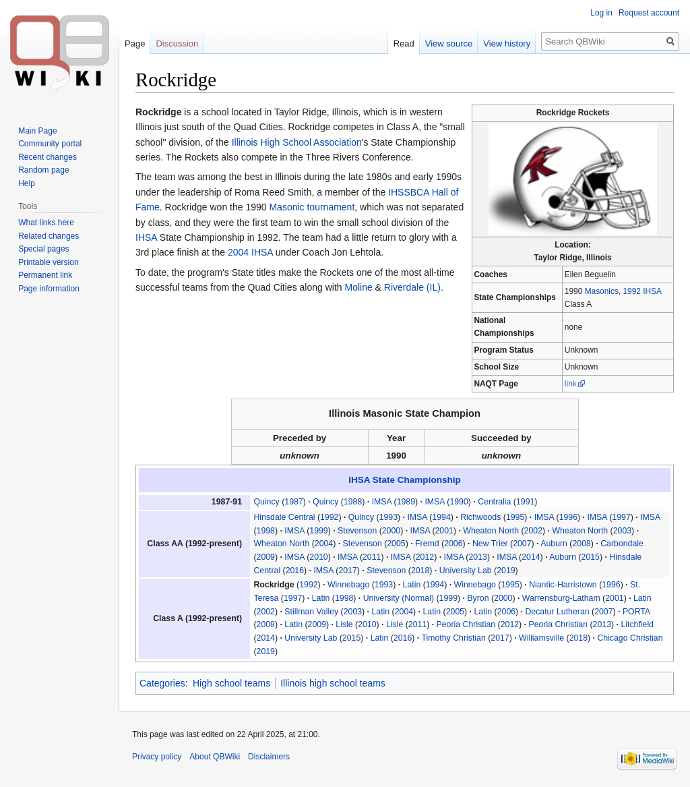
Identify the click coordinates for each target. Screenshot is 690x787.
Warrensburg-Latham (561, 598)
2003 (622, 530)
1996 (568, 517)
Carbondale (622, 543)
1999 (318, 530)
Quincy (266, 501)
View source (449, 43)
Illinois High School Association (297, 142)
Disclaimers (269, 756)
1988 (353, 501)
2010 (318, 557)
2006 (453, 543)
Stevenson (357, 530)
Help (26, 183)
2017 (347, 570)
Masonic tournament (311, 207)
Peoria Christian (466, 624)
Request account (649, 13)
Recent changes (47, 157)
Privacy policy (156, 756)
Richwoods (480, 517)
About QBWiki (214, 756)
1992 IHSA (642, 291)
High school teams (231, 683)
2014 (531, 557)
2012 (425, 557)
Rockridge (273, 584)
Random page (43, 170)
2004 (324, 543)
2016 (295, 570)
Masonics (602, 291)
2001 (444, 530)
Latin (412, 584)
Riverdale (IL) (412, 287)
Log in (601, 13)
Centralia (494, 501)
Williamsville (541, 638)
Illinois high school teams (332, 683)
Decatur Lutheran (557, 611)
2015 (591, 557)
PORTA (636, 611)
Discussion (177, 43)
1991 (525, 501)
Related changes (48, 236)
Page (135, 43)
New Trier (490, 543)
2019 (506, 570)
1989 (406, 501)
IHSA (146, 237)
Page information (49, 288)
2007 (522, 543)
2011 (372, 557)
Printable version (48, 262)
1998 (266, 530)
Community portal (50, 143)
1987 (293, 501)
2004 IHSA (250, 252)
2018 (420, 570)
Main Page (37, 131)
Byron (478, 598)
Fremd (427, 543)
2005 (396, 543)
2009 (266, 557)
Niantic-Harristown (563, 584)
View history (506, 43)
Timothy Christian (453, 638)
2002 (533, 530)
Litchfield (637, 624)
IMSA (381, 501)
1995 (515, 517)
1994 (441, 517)
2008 (581, 543)
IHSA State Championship (404, 480)
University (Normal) (398, 598)
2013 (477, 557)
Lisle (344, 624)
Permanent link (45, 275)
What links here (46, 222)
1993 (388, 517)
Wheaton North (491, 530)
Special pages (43, 249)
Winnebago (348, 584)
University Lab (465, 570)
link (571, 383)
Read (404, 43)
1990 (458, 501)
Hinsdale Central (284, 517)
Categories (162, 683)
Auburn (553, 543)
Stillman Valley (311, 611)
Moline (358, 287)
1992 (329, 517)
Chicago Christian (629, 638)
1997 (621, 517)
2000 (391, 530)
